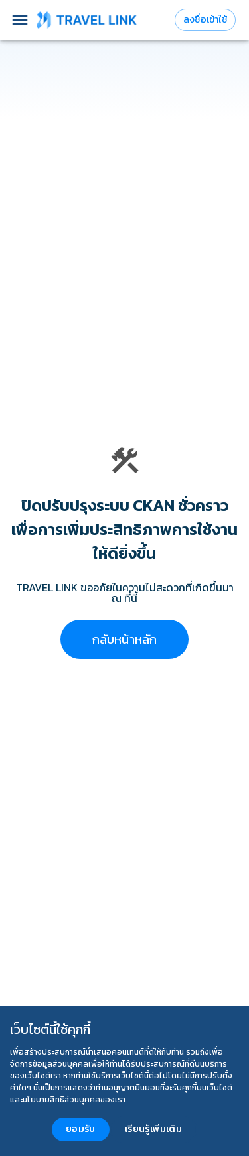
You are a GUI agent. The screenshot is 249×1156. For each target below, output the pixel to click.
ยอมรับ (81, 1129)
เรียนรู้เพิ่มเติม (153, 1129)
